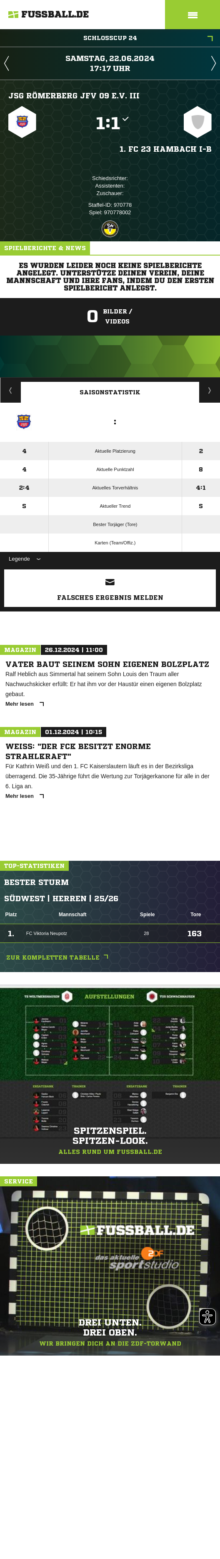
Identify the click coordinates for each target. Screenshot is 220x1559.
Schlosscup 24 (148, 39)
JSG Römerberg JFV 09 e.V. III (74, 95)
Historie (10, 390)
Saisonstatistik (110, 392)
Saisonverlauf (210, 390)
